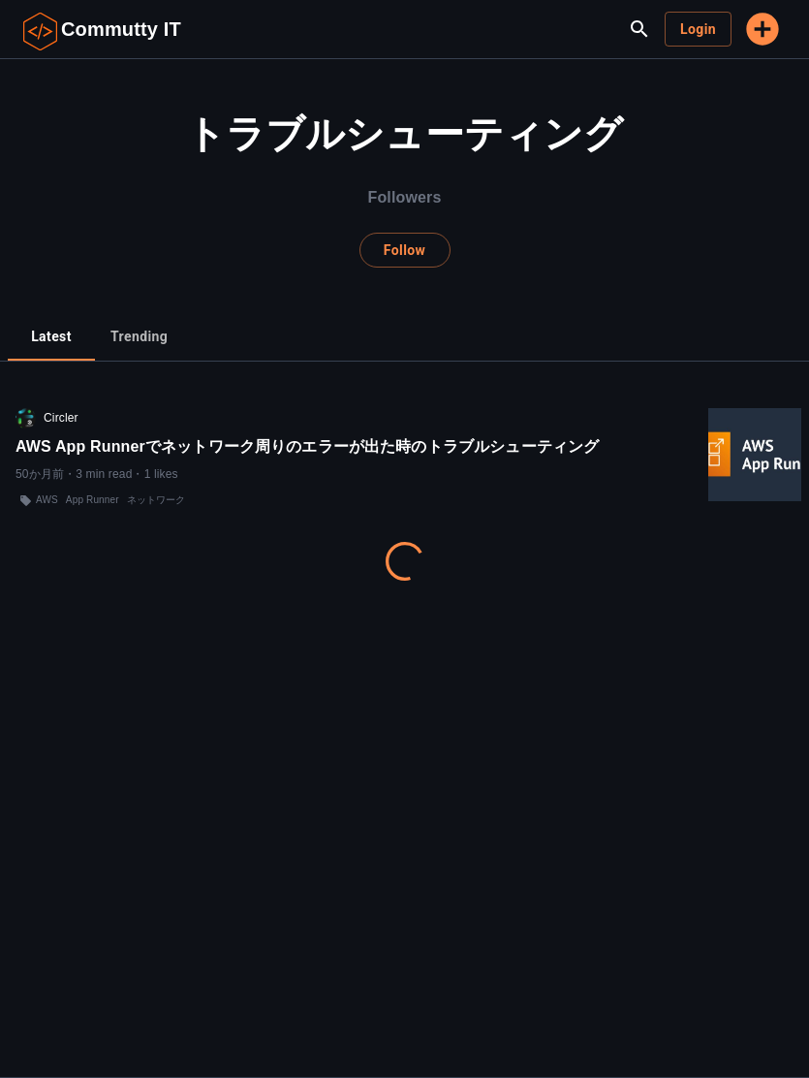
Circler (61, 418)
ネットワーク (156, 499)
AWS (47, 499)
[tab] (51, 337)
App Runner (92, 499)
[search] (639, 29)
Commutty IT (121, 29)
